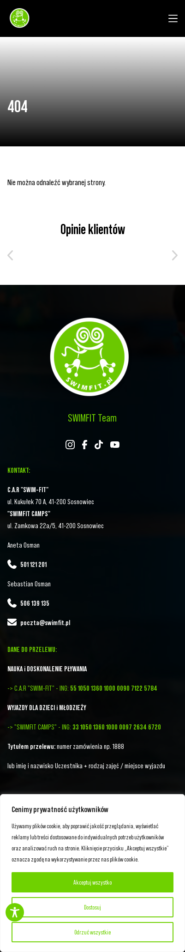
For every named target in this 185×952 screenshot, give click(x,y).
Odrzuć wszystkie (92, 932)
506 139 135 (34, 603)
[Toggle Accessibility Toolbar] (15, 912)
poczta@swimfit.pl (45, 622)
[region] (92, 873)
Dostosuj (92, 907)
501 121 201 (33, 564)
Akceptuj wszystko (92, 882)
